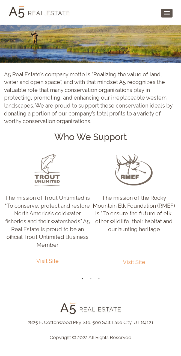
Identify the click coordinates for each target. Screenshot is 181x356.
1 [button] (82, 278)
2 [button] (90, 278)
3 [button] (99, 278)
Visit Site (47, 261)
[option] (47, 210)
